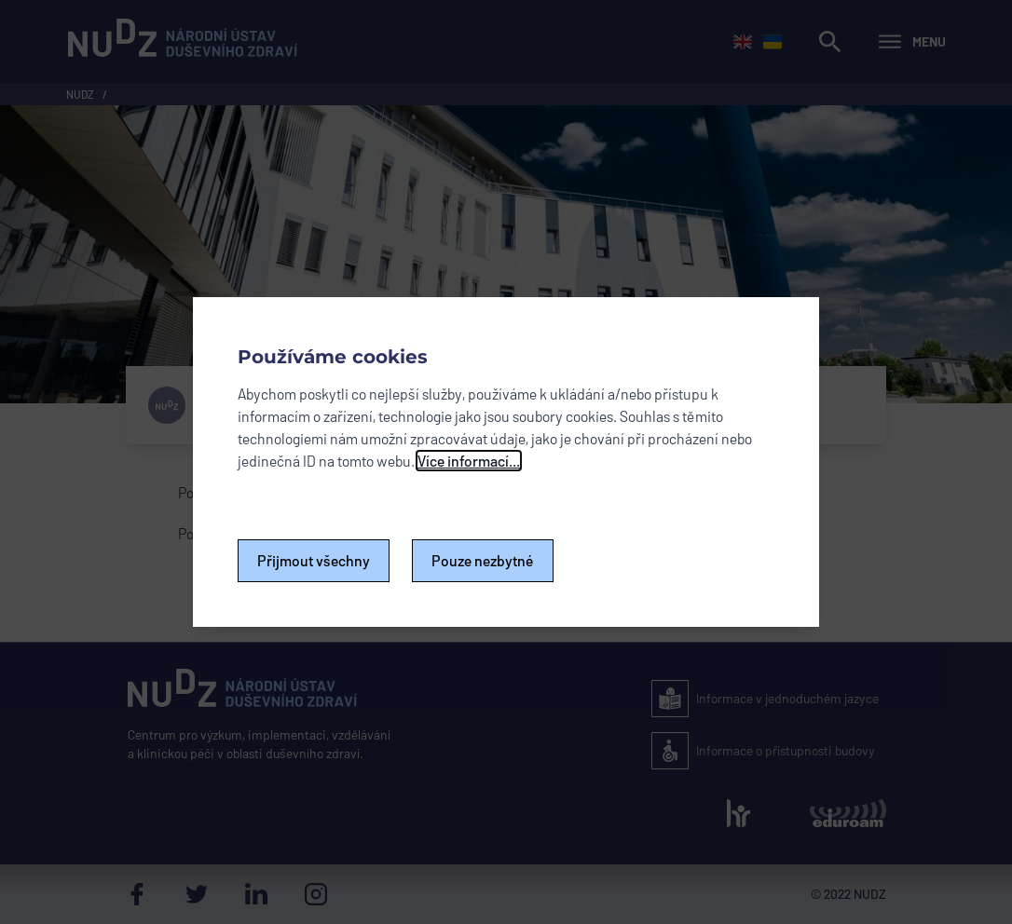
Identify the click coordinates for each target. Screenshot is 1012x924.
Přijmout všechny (313, 560)
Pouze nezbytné (482, 560)
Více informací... (468, 460)
